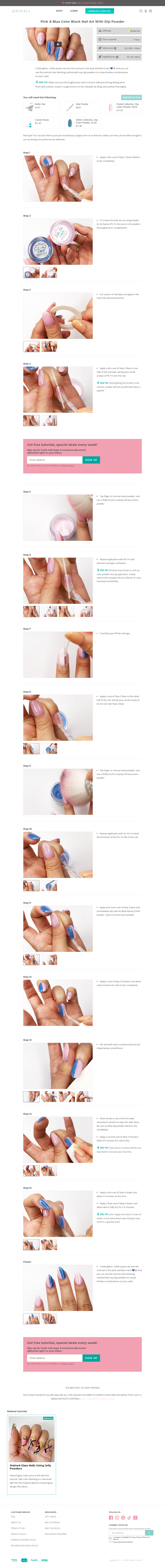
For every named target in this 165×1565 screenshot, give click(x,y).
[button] (58, 44)
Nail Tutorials (52, 1522)
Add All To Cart (132, 97)
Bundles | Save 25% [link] (100, 11)
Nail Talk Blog (52, 1528)
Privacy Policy (67, 465)
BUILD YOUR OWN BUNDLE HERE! (97, 1398)
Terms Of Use (18, 1528)
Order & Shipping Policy (23, 1540)
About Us (16, 1522)
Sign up (91, 460)
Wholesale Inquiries (56, 1534)
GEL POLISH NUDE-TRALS (90, 3)
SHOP (59, 11)
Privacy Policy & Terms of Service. (123, 1542)
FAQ (13, 1517)
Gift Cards (50, 1517)
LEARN (74, 11)
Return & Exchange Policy (24, 1546)
